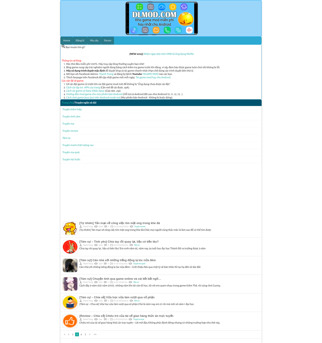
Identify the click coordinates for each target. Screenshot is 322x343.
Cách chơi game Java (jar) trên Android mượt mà (93, 97)
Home (66, 40)
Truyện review (70, 130)
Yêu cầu (94, 40)
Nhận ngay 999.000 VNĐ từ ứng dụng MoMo (169, 54)
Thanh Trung (106, 74)
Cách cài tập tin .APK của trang (83, 87)
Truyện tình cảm (71, 116)
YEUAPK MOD (150, 74)
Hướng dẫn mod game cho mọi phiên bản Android (94, 94)
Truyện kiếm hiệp (72, 109)
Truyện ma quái (71, 152)
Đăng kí (80, 40)
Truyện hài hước (71, 159)
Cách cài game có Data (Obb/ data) (85, 90)
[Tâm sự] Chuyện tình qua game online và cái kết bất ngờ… (120, 278)
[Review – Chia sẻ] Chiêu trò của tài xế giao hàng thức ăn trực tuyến (126, 316)
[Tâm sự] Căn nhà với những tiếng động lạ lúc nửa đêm (117, 260)
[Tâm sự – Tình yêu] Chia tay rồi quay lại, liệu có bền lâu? (119, 241)
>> (95, 334)
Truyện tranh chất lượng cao (77, 145)
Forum (107, 40)
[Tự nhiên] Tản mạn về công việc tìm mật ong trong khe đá (119, 223)
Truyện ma (68, 123)
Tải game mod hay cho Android (153, 77)
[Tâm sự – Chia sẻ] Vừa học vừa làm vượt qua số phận (117, 297)
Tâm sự (66, 138)
